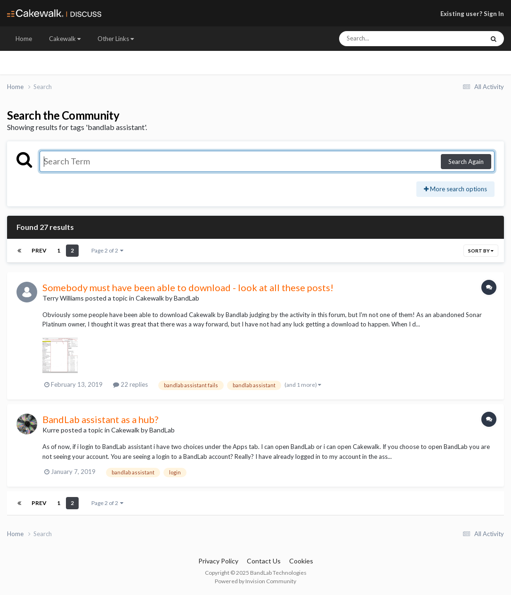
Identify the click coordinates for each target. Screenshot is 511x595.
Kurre (50, 430)
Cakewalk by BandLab (167, 298)
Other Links (115, 38)
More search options (455, 189)
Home (24, 38)
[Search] (386, 38)
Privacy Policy (218, 561)
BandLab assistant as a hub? (100, 419)
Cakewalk (65, 38)
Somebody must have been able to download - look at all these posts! (187, 287)
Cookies (301, 561)
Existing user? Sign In (472, 13)
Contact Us (264, 561)
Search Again (466, 161)
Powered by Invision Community (255, 581)
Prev (39, 250)
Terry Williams (63, 298)
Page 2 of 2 (107, 250)
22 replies (130, 384)
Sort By (481, 250)
